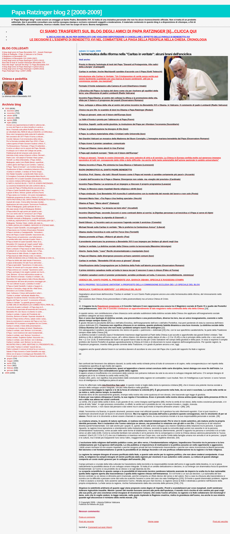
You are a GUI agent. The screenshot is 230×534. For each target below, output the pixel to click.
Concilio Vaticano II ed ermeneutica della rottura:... (25, 139)
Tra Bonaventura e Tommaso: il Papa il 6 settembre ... (26, 146)
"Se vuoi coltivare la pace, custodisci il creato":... (24, 284)
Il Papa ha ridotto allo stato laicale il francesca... (24, 260)
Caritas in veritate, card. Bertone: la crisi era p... (24, 342)
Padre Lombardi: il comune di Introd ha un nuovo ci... (26, 349)
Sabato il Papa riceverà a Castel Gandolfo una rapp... (26, 351)
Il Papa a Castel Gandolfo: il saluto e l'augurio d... (24, 286)
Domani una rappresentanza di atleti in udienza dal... (26, 125)
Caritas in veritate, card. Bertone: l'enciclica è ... (24, 335)
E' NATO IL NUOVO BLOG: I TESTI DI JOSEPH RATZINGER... (30, 183)
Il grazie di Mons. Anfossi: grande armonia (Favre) (25, 193)
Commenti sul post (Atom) (100, 527)
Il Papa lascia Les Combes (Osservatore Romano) (25, 230)
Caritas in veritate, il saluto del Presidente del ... (24, 314)
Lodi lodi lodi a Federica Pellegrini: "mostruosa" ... (25, 246)
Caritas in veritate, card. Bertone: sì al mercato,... (24, 330)
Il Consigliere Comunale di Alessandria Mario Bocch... (26, 176)
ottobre (10, 115)
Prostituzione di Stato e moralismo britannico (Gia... (25, 169)
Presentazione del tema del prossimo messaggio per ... (27, 281)
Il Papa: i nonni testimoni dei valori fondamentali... (25, 333)
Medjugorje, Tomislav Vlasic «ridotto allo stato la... (25, 223)
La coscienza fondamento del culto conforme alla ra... (26, 186)
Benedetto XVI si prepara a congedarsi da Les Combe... (27, 323)
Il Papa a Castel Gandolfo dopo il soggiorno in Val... (25, 190)
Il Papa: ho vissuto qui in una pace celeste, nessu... (25, 267)
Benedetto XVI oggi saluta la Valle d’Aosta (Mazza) (25, 279)
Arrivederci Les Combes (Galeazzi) (19, 291)
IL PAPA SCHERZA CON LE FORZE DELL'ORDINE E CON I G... (30, 258)
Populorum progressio (108, 306)
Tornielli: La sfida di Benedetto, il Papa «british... (24, 160)
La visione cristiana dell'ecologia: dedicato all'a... (24, 181)
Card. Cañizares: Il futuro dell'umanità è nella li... (24, 293)
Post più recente (86, 521)
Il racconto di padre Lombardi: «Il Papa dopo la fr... (25, 307)
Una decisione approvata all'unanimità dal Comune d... (26, 309)
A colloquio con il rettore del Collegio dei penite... (24, 151)
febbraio (10, 368)
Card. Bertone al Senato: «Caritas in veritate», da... (25, 277)
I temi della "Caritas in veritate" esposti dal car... (24, 347)
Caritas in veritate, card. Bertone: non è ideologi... (24, 340)
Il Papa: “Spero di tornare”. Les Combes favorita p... (25, 167)
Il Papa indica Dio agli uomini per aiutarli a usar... (24, 211)
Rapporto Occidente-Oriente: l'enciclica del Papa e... (26, 298)
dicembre (11, 111)
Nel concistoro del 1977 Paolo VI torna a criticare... (25, 137)
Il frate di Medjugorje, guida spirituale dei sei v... (24, 207)
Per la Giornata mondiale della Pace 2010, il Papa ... (26, 141)
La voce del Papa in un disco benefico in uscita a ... (25, 127)
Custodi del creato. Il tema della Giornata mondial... (25, 202)
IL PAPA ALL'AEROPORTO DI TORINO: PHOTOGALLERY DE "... (31, 221)
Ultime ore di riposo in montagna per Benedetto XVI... (26, 354)
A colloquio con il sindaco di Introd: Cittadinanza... (25, 328)
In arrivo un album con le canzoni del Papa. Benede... (26, 148)
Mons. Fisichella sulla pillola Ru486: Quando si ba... (25, 130)
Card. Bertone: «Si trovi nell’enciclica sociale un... (24, 274)
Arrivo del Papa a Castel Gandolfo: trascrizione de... (25, 235)
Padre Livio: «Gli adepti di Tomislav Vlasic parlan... (25, 158)
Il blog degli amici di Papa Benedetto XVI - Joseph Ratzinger (27, 52)
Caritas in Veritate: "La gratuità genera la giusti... (24, 302)
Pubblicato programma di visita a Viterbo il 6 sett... (25, 197)
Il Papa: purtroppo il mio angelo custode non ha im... (26, 272)
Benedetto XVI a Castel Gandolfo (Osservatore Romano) (27, 179)
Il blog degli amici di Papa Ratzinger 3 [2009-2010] (23, 69)
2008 (7, 373)
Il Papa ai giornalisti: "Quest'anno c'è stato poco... (24, 265)
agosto (10, 120)
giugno (10, 358)
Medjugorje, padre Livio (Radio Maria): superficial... (25, 162)
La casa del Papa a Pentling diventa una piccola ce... (26, 188)
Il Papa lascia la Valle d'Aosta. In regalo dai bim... (24, 253)
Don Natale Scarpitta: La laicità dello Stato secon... (25, 174)
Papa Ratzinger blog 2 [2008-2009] (57, 12)
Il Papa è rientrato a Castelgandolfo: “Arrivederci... (25, 232)
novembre (11, 113)
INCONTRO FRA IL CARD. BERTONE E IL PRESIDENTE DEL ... (31, 344)
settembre (11, 118)
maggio (10, 361)
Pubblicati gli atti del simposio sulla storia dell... (24, 153)
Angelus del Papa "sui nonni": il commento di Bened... (26, 300)
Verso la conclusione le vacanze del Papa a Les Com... (27, 321)
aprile (9, 363)
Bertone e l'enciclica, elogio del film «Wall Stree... (24, 288)
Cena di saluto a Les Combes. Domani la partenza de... (27, 356)
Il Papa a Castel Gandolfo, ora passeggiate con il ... (25, 228)
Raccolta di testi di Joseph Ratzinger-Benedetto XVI (23, 62)
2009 (7, 108)
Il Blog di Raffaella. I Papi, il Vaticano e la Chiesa (22, 54)
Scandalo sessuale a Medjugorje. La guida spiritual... (26, 218)
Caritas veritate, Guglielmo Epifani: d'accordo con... (25, 337)
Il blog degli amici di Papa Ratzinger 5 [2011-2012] (23, 60)
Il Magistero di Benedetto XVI (14, 56)
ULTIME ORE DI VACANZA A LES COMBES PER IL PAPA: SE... (30, 305)
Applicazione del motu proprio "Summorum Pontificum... (27, 204)
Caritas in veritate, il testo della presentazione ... (24, 326)
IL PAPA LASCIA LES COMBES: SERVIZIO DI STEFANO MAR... (30, 225)
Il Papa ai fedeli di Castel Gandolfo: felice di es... (24, 242)
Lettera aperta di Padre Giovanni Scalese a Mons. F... (26, 144)
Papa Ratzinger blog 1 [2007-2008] (16, 71)
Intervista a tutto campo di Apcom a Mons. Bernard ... (26, 155)
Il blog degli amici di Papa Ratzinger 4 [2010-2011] (23, 67)
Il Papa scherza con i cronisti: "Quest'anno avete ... (25, 270)
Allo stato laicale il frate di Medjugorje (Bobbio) (23, 209)
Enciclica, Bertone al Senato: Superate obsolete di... (25, 316)
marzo (9, 365)
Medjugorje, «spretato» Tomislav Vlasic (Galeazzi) (25, 216)
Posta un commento (87, 517)
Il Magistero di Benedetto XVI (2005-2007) (19, 58)
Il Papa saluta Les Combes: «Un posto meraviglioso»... (27, 195)
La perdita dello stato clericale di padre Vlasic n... (24, 239)
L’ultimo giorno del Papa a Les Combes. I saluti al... (25, 165)
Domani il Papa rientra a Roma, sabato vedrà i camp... (26, 319)
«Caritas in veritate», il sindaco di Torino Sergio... (24, 172)
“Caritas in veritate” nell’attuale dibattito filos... (23, 295)
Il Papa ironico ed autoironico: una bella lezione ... (25, 237)
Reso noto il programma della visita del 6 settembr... (25, 134)
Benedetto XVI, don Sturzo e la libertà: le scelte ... (25, 312)
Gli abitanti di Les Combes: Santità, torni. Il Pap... (24, 251)
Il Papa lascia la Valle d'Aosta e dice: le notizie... (24, 256)
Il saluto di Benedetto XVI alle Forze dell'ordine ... (24, 263)
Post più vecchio (220, 521)
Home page (153, 521)
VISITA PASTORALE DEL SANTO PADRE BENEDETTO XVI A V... (31, 200)
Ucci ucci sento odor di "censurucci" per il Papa (24, 214)
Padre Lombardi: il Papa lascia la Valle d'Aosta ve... (25, 249)
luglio (9, 122)
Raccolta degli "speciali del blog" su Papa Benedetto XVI (25, 64)
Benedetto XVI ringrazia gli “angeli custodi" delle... (25, 244)
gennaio (10, 370)
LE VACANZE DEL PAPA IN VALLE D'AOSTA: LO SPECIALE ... (30, 132)
